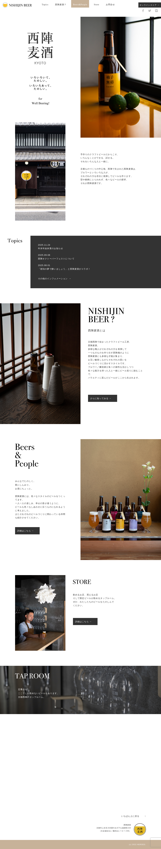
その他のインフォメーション (53, 278)
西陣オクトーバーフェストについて (56, 258)
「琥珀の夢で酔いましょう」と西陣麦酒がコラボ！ (64, 269)
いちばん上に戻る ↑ (133, 816)
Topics (45, 4)
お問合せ (110, 4)
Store (96, 4)
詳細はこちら (24, 531)
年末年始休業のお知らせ (50, 248)
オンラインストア (148, 5)
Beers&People (80, 4)
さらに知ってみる (99, 398)
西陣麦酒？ (60, 4)
